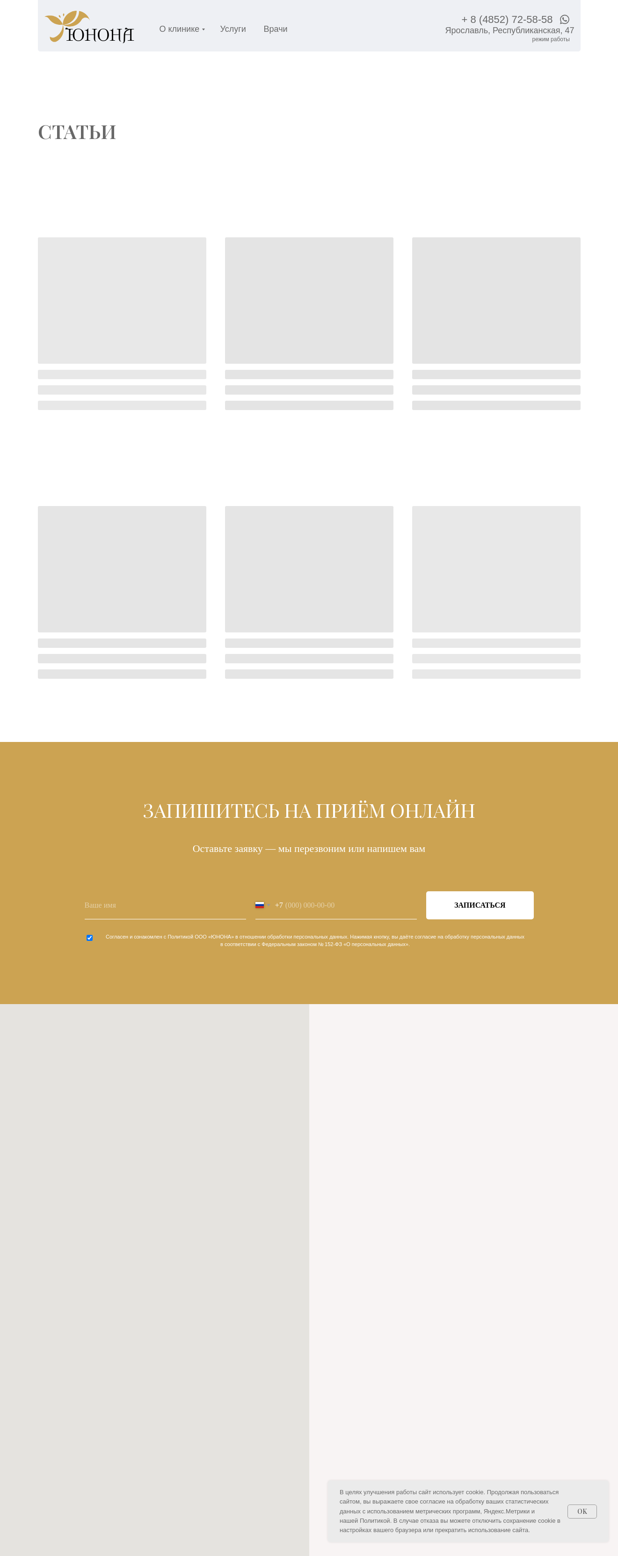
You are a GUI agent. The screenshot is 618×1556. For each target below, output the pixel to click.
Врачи (276, 29)
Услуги (233, 29)
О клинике (180, 29)
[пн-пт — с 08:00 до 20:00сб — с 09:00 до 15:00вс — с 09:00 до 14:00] (551, 39)
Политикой (180, 936)
